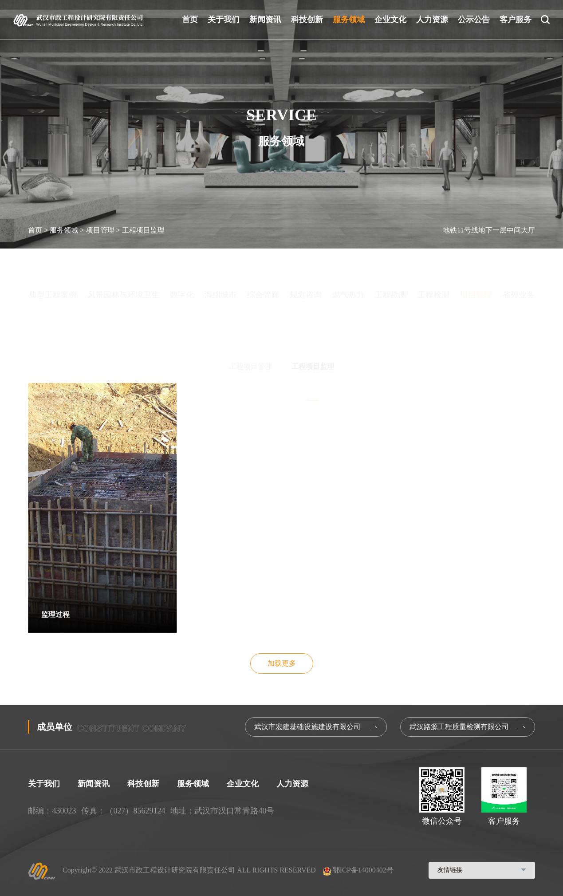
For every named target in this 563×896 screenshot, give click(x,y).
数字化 (182, 261)
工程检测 (433, 261)
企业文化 (390, 19)
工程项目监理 (143, 230)
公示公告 (474, 19)
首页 (190, 19)
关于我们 (224, 19)
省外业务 (519, 261)
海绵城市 (220, 261)
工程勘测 (391, 261)
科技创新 (307, 19)
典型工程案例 (53, 261)
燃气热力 (348, 261)
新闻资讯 (265, 19)
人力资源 (432, 19)
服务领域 (349, 19)
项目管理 (100, 230)
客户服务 (516, 19)
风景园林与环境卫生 (123, 261)
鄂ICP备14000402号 (358, 870)
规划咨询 (306, 261)
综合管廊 (263, 261)
